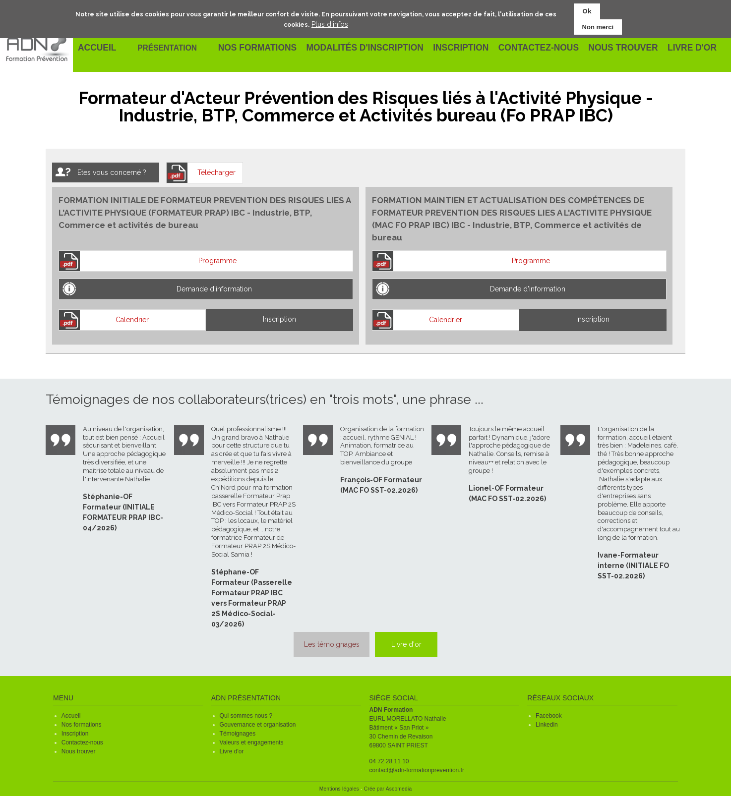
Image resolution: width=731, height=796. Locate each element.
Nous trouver (78, 748)
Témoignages (238, 731)
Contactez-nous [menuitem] (535, 48)
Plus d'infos (329, 23)
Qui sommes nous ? (246, 713)
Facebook (549, 713)
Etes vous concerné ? (111, 172)
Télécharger (216, 172)
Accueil (71, 713)
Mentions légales (339, 786)
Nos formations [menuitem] (263, 48)
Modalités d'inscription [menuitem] (366, 48)
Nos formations (81, 722)
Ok (587, 10)
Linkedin (547, 722)
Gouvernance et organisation (258, 722)
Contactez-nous (82, 740)
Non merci (598, 26)
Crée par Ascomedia (388, 786)
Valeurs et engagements (252, 740)
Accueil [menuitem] (98, 48)
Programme (217, 261)
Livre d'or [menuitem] (686, 48)
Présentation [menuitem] (171, 48)
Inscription (279, 319)
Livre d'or (411, 643)
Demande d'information (214, 289)
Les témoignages (322, 643)
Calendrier (132, 320)
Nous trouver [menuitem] (618, 48)
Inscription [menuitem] (459, 48)
